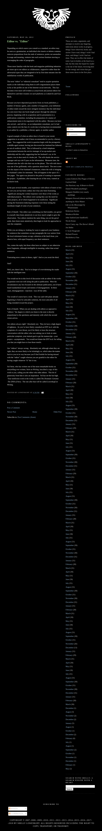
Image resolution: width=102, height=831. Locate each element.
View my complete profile (79, 167)
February (69, 292)
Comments (72, 134)
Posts (70, 129)
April (68, 254)
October (69, 276)
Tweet (68, 86)
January (68, 288)
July (67, 265)
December (69, 284)
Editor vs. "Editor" (18, 41)
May (67, 258)
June (67, 261)
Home (34, 412)
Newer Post (11, 412)
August (68, 269)
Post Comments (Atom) (27, 417)
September (70, 273)
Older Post (58, 412)
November (70, 280)
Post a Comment (13, 408)
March (68, 250)
